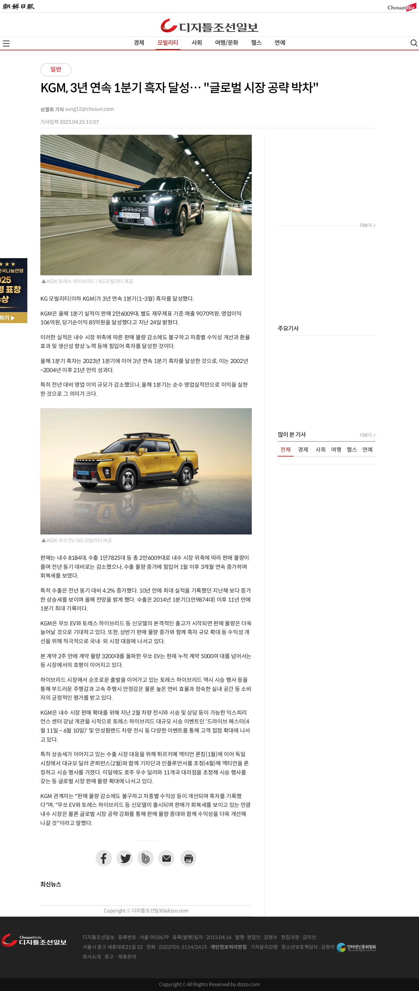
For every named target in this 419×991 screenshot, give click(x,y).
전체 (285, 450)
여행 (336, 450)
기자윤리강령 (264, 947)
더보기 (366, 225)
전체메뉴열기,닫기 (6, 43)
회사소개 (92, 957)
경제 (139, 43)
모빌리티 (168, 43)
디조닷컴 (209, 25)
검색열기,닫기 (414, 43)
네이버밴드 (145, 858)
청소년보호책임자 (299, 947)
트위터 (124, 858)
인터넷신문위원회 (356, 947)
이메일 (166, 858)
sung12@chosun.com (89, 109)
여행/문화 (226, 43)
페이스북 (104, 858)
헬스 (256, 43)
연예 (280, 43)
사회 (197, 43)
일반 (55, 69)
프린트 (188, 858)
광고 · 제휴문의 (120, 957)
